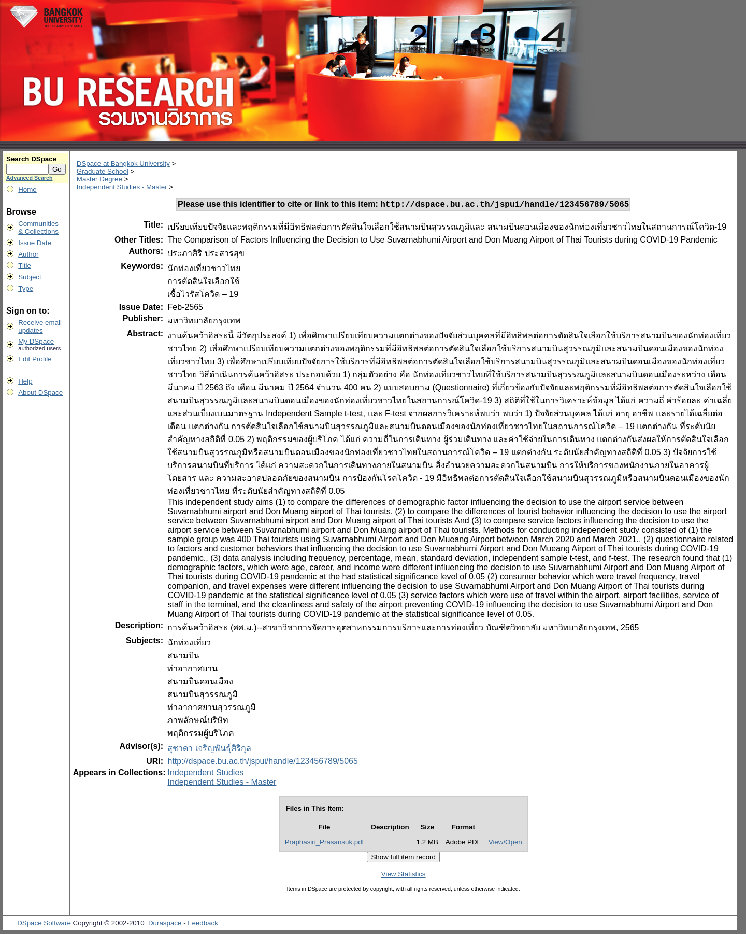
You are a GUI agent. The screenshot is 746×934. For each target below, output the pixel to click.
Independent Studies (205, 774)
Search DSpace (31, 159)
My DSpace (36, 341)
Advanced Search (29, 178)
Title (24, 266)
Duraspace (164, 924)
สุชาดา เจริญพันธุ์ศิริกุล (209, 749)
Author (28, 254)
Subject (29, 277)
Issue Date (34, 243)
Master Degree (99, 179)
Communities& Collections (38, 227)
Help (25, 381)
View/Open (505, 843)
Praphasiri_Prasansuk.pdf (324, 843)
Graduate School (102, 171)
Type (25, 288)
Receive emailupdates (40, 326)
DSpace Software (44, 924)
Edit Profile (34, 359)
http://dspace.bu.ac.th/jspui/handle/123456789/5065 (262, 762)
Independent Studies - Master (122, 187)
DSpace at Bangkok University (123, 163)
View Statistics (403, 876)
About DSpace (40, 393)
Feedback (203, 924)
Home (27, 189)
